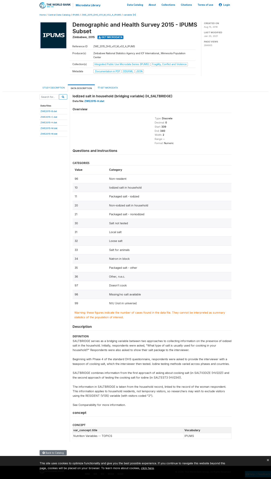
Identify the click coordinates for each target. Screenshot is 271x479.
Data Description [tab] (81, 88)
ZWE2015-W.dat (48, 133)
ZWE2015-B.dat (48, 111)
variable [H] (129, 14)
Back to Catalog (53, 452)
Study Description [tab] (54, 87)
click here (147, 468)
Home (43, 14)
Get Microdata (111, 37)
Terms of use (205, 4)
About (152, 4)
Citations (186, 4)
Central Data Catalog (59, 14)
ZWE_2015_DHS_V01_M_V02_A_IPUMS (101, 14)
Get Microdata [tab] (108, 87)
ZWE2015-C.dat (48, 116)
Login (224, 4)
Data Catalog (135, 4)
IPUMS (76, 14)
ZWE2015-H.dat (48, 122)
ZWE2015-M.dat (48, 128)
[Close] (268, 460)
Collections (168, 4)
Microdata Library (88, 5)
